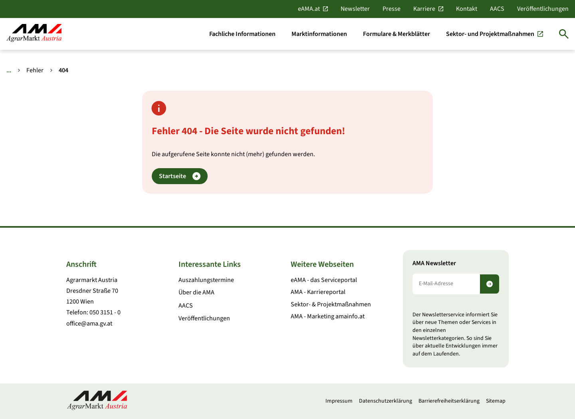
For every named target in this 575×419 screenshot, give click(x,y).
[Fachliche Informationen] (242, 34)
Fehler (35, 70)
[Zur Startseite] (33, 34)
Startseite (179, 176)
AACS (497, 8)
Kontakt (466, 8)
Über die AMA (196, 292)
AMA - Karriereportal (318, 292)
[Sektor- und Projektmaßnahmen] (494, 34)
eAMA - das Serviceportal (324, 280)
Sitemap (496, 401)
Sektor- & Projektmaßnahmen (331, 304)
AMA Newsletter (434, 263)
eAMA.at (309, 8)
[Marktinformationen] (319, 34)
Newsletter (355, 8)
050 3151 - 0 (105, 312)
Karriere (424, 8)
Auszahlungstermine (206, 280)
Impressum (339, 401)
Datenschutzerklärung (385, 401)
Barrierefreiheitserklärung (449, 401)
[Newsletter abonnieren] (489, 284)
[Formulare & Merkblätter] (396, 34)
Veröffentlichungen (543, 8)
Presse (392, 8)
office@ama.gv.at (89, 323)
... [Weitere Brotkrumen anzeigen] (8, 70)
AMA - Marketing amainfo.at (328, 316)
